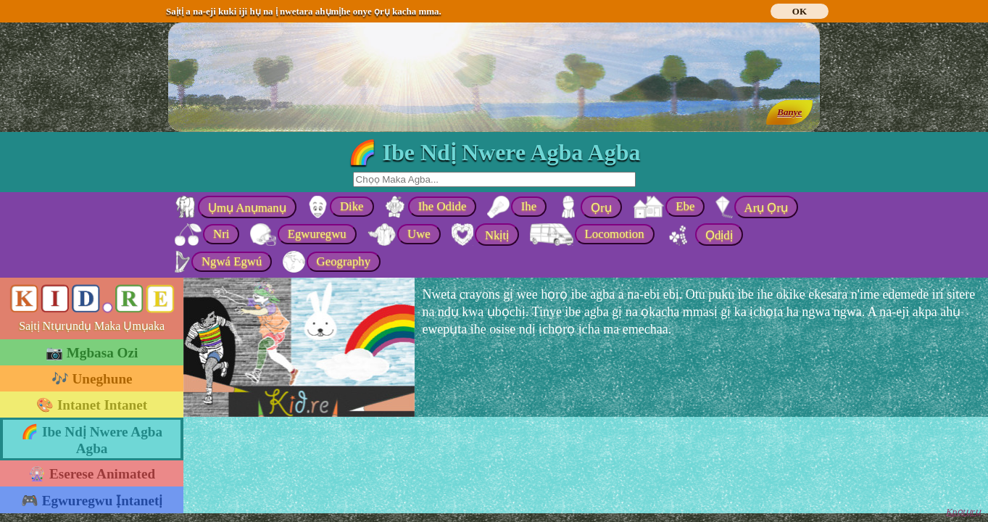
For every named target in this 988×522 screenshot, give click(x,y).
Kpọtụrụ (963, 511)
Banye (789, 112)
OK (799, 11)
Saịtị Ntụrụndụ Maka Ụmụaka (92, 326)
